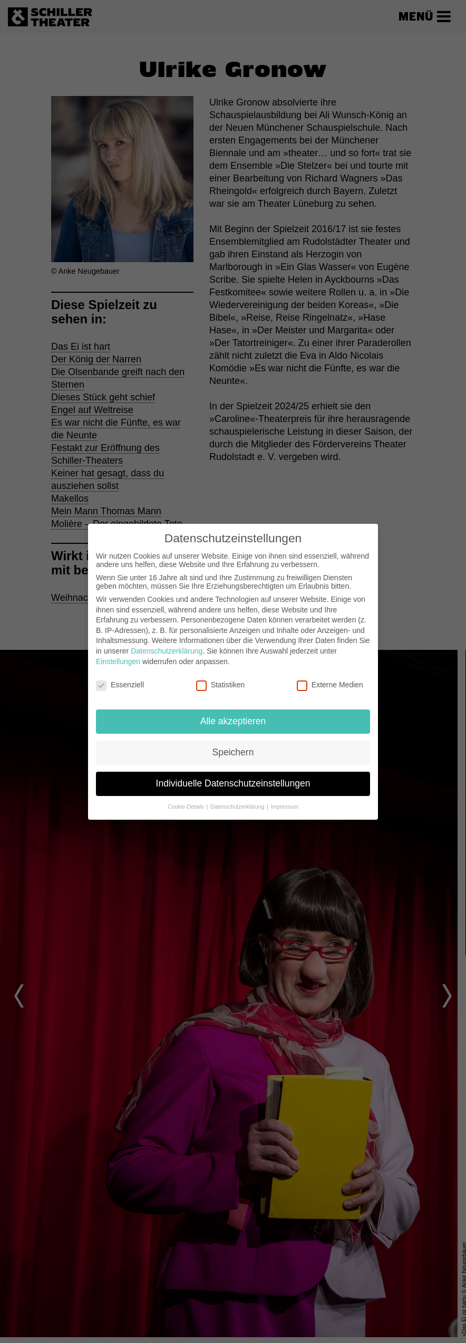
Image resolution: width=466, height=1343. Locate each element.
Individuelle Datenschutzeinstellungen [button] (233, 783)
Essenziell (120, 684)
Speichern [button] (233, 752)
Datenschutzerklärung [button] (238, 806)
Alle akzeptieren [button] (233, 721)
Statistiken (220, 684)
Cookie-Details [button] (186, 806)
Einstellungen (118, 661)
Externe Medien (330, 684)
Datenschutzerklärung (166, 651)
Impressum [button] (284, 806)
